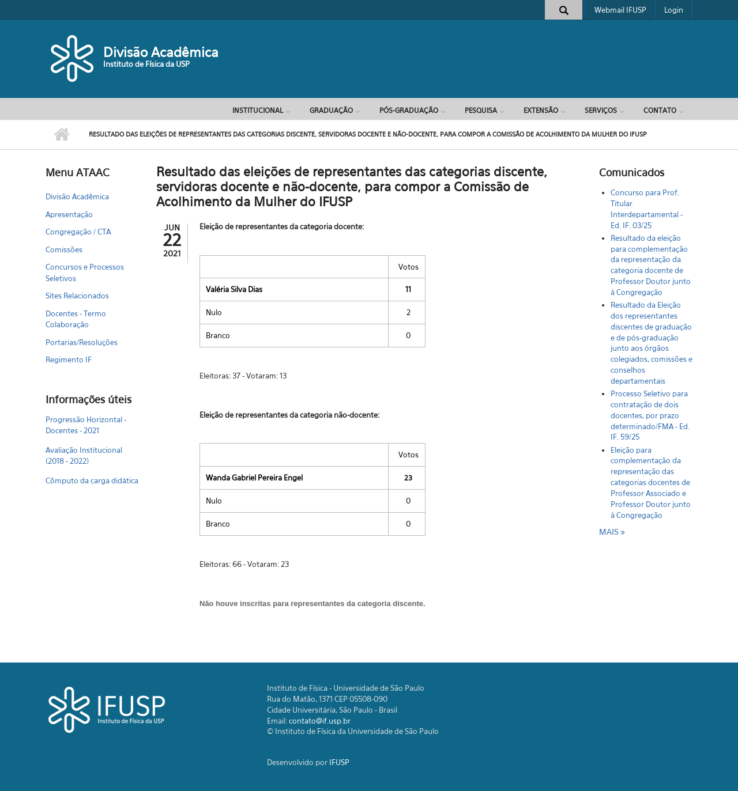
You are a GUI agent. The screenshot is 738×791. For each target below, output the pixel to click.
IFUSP (339, 762)
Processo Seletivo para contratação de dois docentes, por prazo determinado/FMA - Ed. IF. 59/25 (650, 415)
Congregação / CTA (78, 231)
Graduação (331, 110)
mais (610, 531)
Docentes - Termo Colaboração (76, 319)
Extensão (541, 110)
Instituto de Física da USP (146, 64)
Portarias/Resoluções (82, 342)
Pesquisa (481, 110)
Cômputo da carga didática (92, 480)
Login (673, 9)
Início (61, 134)
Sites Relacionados (77, 295)
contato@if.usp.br (320, 720)
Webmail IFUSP (620, 9)
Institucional (257, 110)
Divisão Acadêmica (161, 52)
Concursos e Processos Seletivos (85, 272)
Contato (659, 110)
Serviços (601, 110)
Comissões (64, 249)
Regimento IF (69, 359)
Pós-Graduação (408, 110)
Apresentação (69, 214)
